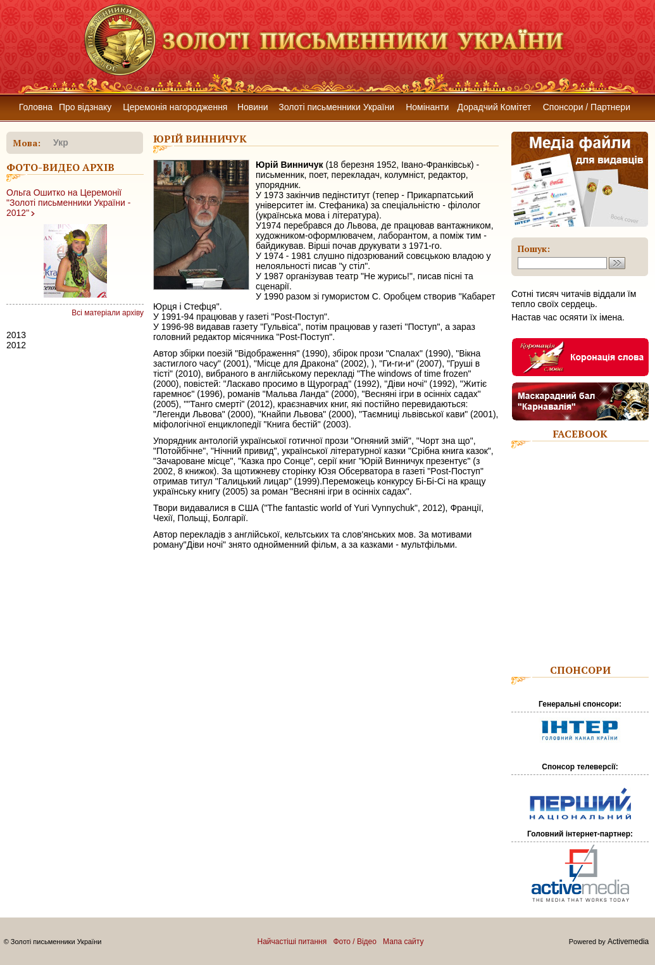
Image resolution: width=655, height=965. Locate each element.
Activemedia (628, 941)
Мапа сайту (403, 941)
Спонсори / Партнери (586, 107)
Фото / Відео (355, 941)
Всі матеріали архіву (108, 312)
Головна (36, 107)
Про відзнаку (85, 107)
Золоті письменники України (336, 107)
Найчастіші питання (292, 941)
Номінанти (427, 107)
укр (60, 142)
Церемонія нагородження (175, 107)
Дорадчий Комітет (495, 107)
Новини (252, 107)
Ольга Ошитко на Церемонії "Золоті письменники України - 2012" (68, 202)
